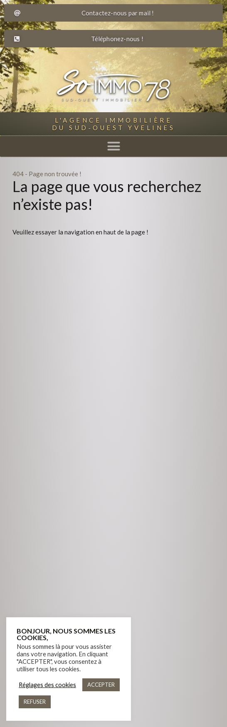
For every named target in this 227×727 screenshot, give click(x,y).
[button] (113, 146)
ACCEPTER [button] (101, 684)
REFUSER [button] (35, 701)
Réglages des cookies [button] (47, 684)
